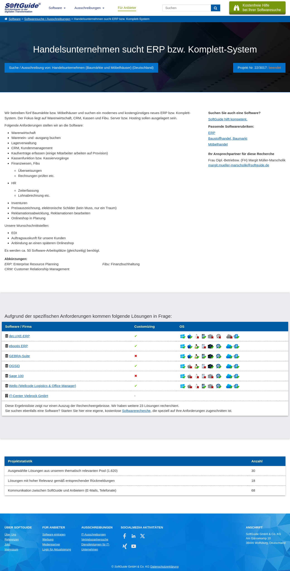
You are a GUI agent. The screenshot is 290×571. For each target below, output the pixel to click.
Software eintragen (53, 534)
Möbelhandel (218, 144)
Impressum (11, 549)
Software (55, 8)
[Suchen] (215, 8)
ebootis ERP (18, 346)
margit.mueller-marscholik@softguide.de (238, 165)
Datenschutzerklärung (164, 566)
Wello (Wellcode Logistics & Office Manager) (42, 386)
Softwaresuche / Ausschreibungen (47, 19)
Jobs (7, 544)
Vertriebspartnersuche (94, 539)
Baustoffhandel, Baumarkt (227, 138)
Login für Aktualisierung (56, 549)
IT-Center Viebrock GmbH (28, 396)
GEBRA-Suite (19, 356)
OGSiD (14, 366)
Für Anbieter (127, 8)
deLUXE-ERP (19, 336)
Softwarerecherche (136, 411)
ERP (211, 133)
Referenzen (12, 539)
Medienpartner (51, 544)
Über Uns (10, 534)
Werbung (47, 539)
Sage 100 (16, 376)
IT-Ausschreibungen (93, 534)
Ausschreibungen (88, 8)
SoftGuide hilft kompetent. (227, 119)
